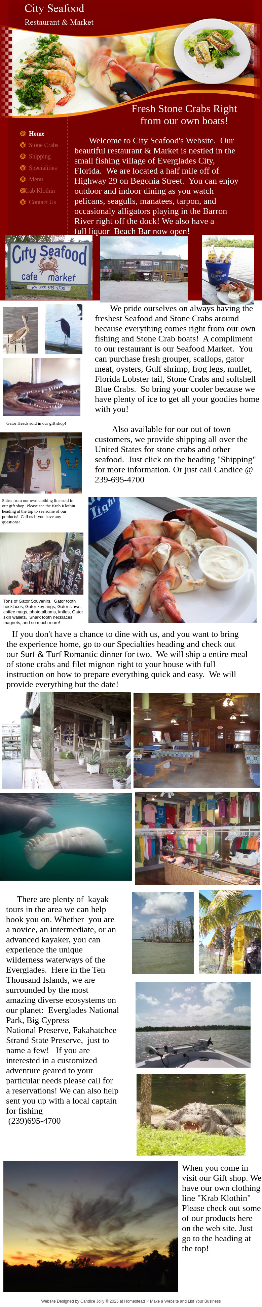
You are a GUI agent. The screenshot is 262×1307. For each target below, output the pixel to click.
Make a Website (164, 1301)
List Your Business (204, 1301)
